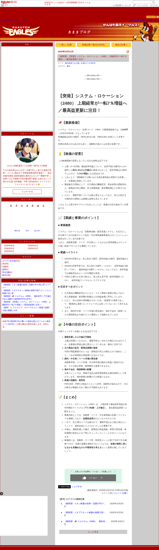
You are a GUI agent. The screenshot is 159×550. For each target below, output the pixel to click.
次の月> (37, 231)
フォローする (27, 191)
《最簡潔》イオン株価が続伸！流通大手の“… (85, 503)
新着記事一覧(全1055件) (93, 45)
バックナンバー (27, 241)
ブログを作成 (142, 5)
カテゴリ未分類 (9, 261)
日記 (11, 20)
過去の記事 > (121, 45)
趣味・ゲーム (10, 5)
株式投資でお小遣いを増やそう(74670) (80, 63)
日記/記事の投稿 (27, 280)
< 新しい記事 (66, 45)
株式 (4, 275)
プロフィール (20, 20)
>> (121, 5)
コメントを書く (121, 493)
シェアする (77, 486)
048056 (151, 17)
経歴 (4, 269)
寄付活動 (6, 272)
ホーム (4, 20)
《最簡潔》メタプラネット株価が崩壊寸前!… (85, 512)
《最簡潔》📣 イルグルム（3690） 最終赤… (85, 521)
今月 (27, 231)
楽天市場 (154, 5)
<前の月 (17, 231)
